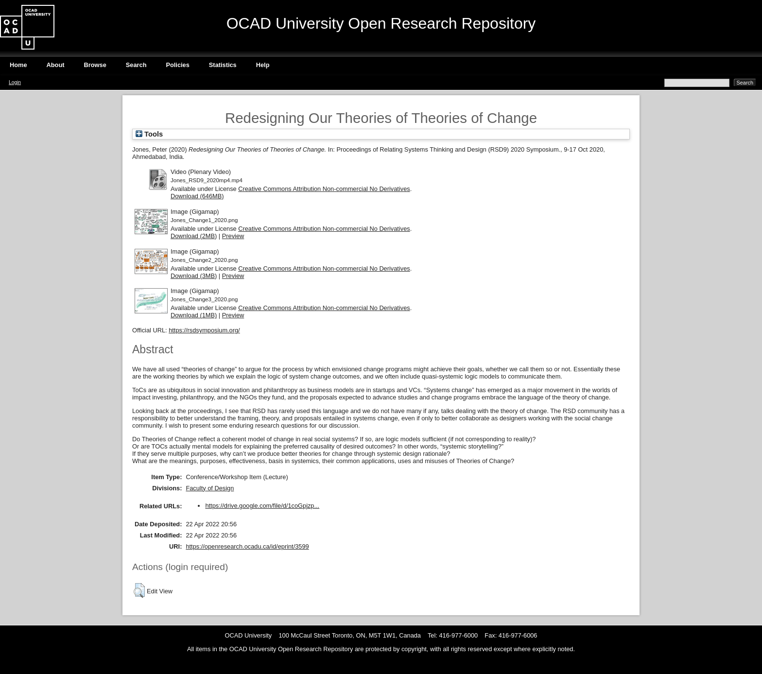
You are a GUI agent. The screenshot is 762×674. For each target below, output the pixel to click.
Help (263, 65)
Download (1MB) (194, 315)
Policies (177, 65)
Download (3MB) (194, 275)
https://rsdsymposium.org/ (204, 330)
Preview (233, 236)
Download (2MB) (194, 236)
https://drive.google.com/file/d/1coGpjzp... (262, 505)
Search (136, 65)
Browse (95, 65)
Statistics (223, 65)
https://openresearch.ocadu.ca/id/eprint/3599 (247, 546)
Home (18, 65)
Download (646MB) (197, 196)
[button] (139, 590)
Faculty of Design (210, 488)
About (56, 65)
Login (15, 82)
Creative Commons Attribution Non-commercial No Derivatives (324, 188)
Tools (149, 134)
